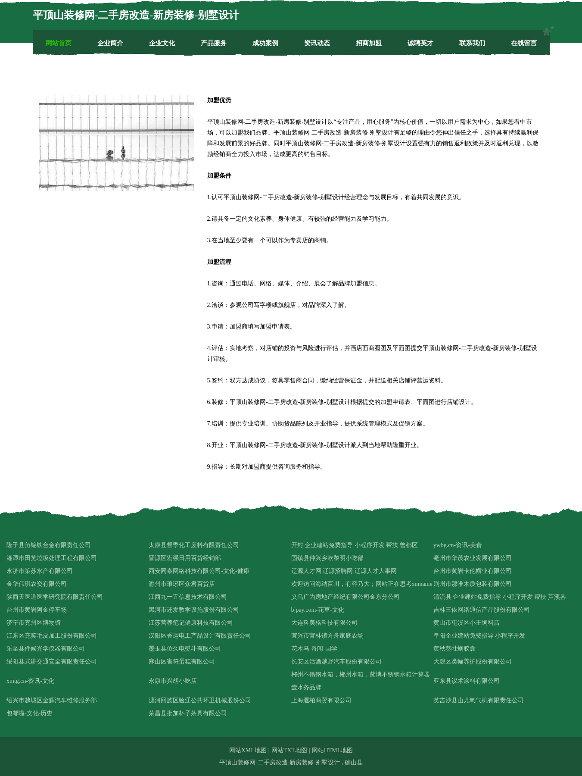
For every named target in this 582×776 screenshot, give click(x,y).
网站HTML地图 (332, 750)
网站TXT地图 (289, 750)
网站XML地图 (248, 750)
